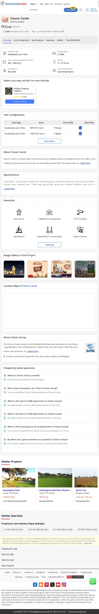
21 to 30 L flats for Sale (38, 529)
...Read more (32, 351)
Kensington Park (11, 490)
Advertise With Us (56, 577)
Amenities (50, 40)
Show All (49, 244)
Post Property (70, 9)
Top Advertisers (73, 40)
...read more (84, 163)
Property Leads (32, 577)
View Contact (19, 101)
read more (88, 543)
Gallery (60, 40)
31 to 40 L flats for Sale (62, 529)
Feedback (40, 572)
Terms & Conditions (69, 572)
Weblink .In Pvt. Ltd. (41, 611)
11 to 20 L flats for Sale (13, 529)
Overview (7, 40)
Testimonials (86, 572)
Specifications (38, 40)
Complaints (53, 572)
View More (49, 141)
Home (7, 572)
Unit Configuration (21, 40)
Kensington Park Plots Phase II (54, 490)
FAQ (43, 577)
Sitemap (18, 577)
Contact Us (28, 572)
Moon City (81, 490)
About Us (17, 572)
